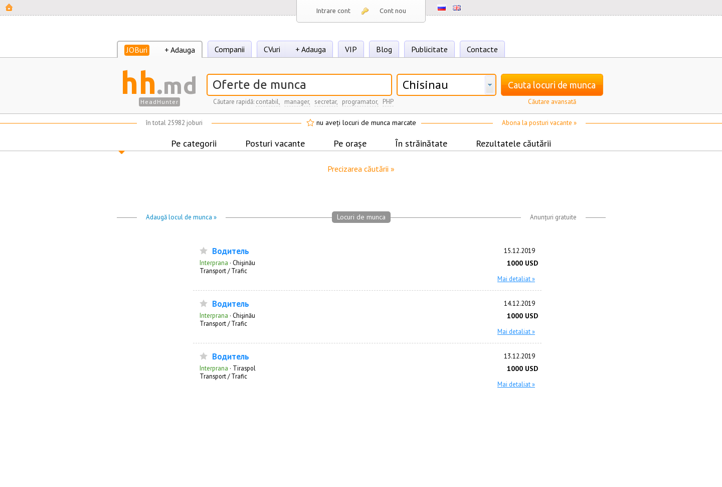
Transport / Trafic (223, 271)
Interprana (214, 263)
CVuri (272, 49)
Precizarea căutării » (361, 169)
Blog (384, 49)
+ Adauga (179, 50)
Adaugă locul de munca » (181, 217)
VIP (351, 49)
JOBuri (136, 50)
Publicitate (429, 49)
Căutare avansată (552, 101)
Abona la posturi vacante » (539, 122)
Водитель (230, 251)
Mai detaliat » (516, 279)
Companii (230, 49)
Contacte (482, 49)
